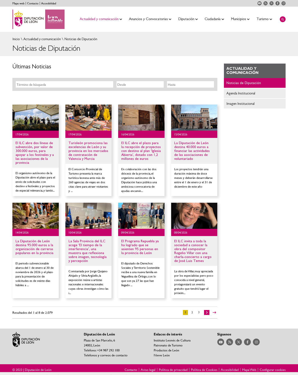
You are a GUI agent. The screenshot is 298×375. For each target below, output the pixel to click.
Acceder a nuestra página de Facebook (277, 3)
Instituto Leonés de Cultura (172, 340)
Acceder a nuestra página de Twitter (271, 3)
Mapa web (18, 3)
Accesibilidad (48, 3)
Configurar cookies (273, 369)
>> (214, 312)
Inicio (16, 39)
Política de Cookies (204, 369)
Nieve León (162, 355)
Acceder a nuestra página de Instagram (283, 3)
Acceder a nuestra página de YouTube (259, 3)
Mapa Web (249, 369)
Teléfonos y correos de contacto (105, 355)
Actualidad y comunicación (42, 39)
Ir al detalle (35, 118)
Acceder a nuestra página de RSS (265, 3)
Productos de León (166, 350)
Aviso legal (148, 369)
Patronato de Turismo (168, 345)
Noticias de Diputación (80, 39)
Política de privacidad (173, 369)
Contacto (32, 3)
